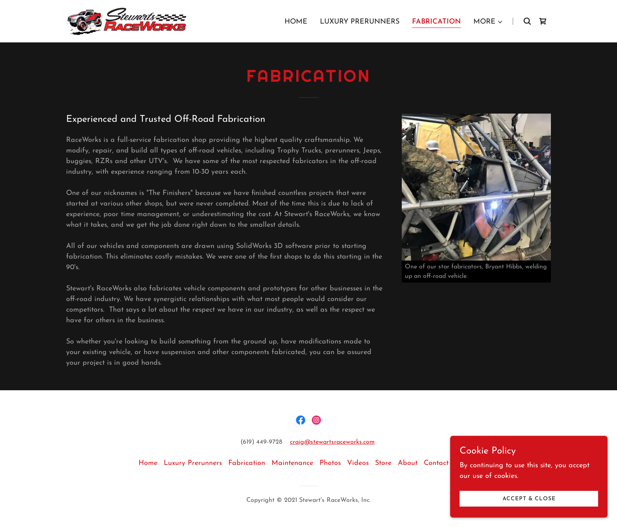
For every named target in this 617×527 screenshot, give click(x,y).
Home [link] (295, 22)
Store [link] (383, 463)
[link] (127, 20)
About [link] (407, 463)
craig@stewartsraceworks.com (332, 442)
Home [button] (148, 463)
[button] (488, 22)
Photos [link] (330, 463)
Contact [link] (436, 463)
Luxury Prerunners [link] (359, 22)
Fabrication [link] (436, 22)
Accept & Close (529, 499)
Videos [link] (358, 463)
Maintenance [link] (292, 463)
